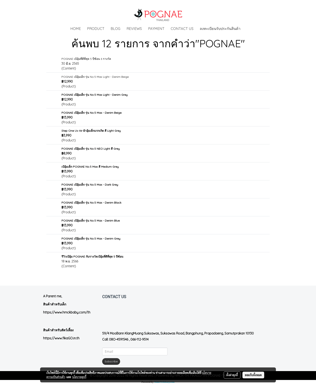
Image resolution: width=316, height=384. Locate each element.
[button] (247, 28)
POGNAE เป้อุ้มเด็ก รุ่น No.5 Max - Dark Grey (89, 184)
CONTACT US (182, 28)
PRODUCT (95, 28)
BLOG (115, 28)
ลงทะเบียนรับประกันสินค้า (220, 28)
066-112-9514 (139, 339)
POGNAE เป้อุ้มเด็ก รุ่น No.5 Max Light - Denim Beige (95, 77)
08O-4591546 (118, 339)
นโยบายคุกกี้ (79, 377)
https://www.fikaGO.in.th (61, 338)
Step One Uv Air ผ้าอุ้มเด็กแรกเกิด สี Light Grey (91, 131)
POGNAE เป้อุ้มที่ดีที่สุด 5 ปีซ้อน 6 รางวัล (86, 59)
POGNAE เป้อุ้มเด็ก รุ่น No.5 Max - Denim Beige (91, 113)
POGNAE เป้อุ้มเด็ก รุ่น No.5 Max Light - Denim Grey (94, 95)
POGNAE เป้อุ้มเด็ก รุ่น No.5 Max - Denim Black (91, 202)
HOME (75, 28)
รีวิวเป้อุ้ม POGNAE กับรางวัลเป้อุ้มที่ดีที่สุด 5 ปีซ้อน (92, 256)
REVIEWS (134, 28)
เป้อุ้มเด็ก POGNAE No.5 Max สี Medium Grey (90, 166)
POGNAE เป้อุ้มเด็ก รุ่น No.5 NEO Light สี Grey (90, 148)
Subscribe (111, 361)
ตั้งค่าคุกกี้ (232, 375)
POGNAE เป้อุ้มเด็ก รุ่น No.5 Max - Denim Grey (90, 238)
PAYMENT (156, 28)
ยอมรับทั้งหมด (253, 375)
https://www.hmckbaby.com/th (66, 312)
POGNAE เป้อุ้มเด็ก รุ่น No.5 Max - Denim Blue (90, 220)
